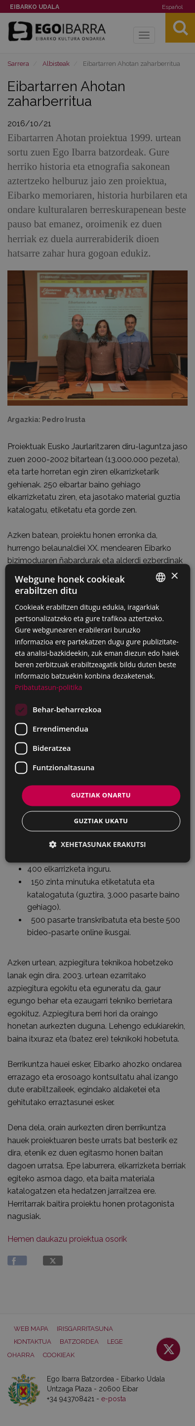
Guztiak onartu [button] (101, 795)
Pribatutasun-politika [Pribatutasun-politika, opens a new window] (48, 687)
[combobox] (160, 577)
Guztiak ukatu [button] (101, 820)
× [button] (174, 576)
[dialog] (97, 713)
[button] (97, 844)
